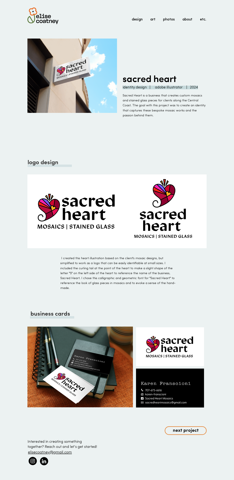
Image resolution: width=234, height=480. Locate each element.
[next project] (186, 430)
